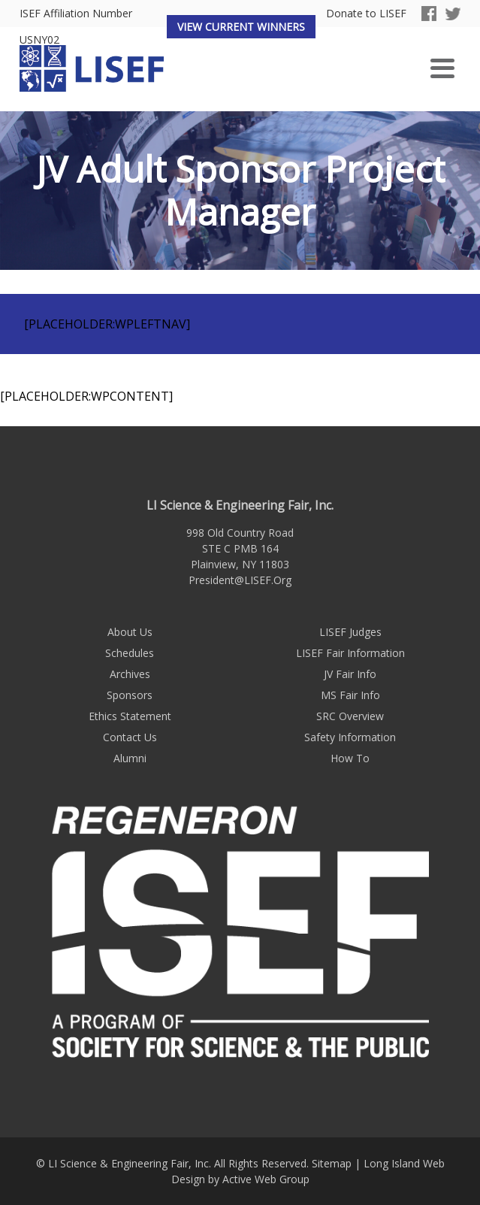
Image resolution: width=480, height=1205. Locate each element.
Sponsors (129, 695)
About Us (129, 632)
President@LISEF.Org (240, 580)
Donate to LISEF (366, 14)
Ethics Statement (130, 716)
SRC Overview (350, 716)
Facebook (428, 13)
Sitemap (332, 1163)
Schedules (129, 653)
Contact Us (130, 737)
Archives (130, 674)
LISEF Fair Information (350, 653)
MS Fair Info (350, 695)
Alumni (129, 758)
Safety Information (350, 737)
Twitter (452, 13)
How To (350, 758)
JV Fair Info (350, 674)
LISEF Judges (350, 632)
